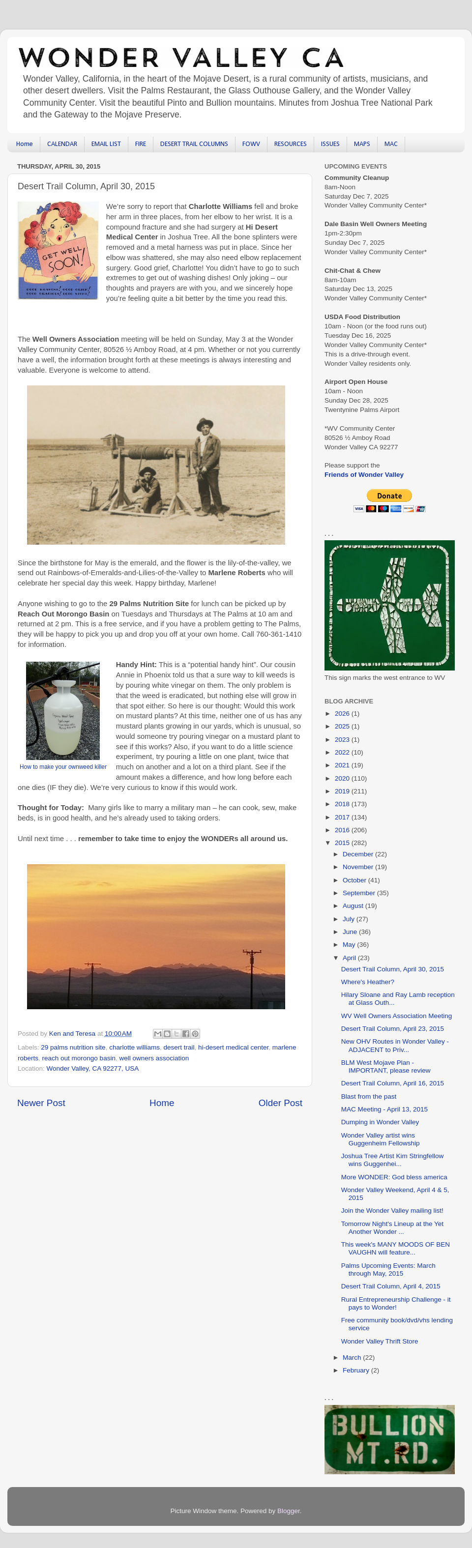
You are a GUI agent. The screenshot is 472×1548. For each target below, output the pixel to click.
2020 (343, 778)
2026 (343, 713)
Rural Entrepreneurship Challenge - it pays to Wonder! (396, 1303)
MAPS (362, 144)
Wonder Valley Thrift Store (379, 1341)
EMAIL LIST (106, 144)
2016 (343, 830)
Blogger (288, 1511)
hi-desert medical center (233, 1047)
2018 (343, 804)
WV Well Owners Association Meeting (396, 1016)
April (350, 958)
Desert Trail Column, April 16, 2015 (392, 1083)
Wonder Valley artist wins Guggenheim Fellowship (380, 1139)
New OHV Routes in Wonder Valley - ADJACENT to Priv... (395, 1045)
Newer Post (41, 1103)
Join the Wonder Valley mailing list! (392, 1210)
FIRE (140, 144)
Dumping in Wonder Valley (380, 1122)
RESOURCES (290, 144)
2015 (343, 843)
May (350, 944)
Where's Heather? (367, 982)
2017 (343, 817)
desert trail (178, 1047)
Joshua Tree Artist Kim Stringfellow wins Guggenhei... (392, 1160)
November (359, 867)
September (360, 893)
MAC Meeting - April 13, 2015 (384, 1109)
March (353, 1357)
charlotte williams (134, 1047)
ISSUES (330, 144)
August (354, 905)
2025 (343, 726)
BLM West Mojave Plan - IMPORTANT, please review (386, 1066)
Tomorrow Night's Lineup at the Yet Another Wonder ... (392, 1227)
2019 (343, 791)
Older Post (280, 1103)
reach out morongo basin (79, 1058)
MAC (391, 144)
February (357, 1370)
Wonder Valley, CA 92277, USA (93, 1068)
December (359, 854)
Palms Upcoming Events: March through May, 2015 (388, 1269)
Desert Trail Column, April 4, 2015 (391, 1286)
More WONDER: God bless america (394, 1177)
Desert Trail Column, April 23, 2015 (392, 1028)
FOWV (251, 144)
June (351, 931)
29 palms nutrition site (73, 1047)
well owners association (154, 1058)
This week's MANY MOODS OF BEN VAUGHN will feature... (395, 1248)
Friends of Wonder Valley (364, 474)
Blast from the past (369, 1096)
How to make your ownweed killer (63, 766)
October (355, 880)
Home (24, 144)
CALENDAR (62, 144)
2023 (343, 739)
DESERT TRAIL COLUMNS (194, 144)
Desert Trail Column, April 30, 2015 (392, 969)
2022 (343, 752)
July (349, 919)
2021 (343, 765)
